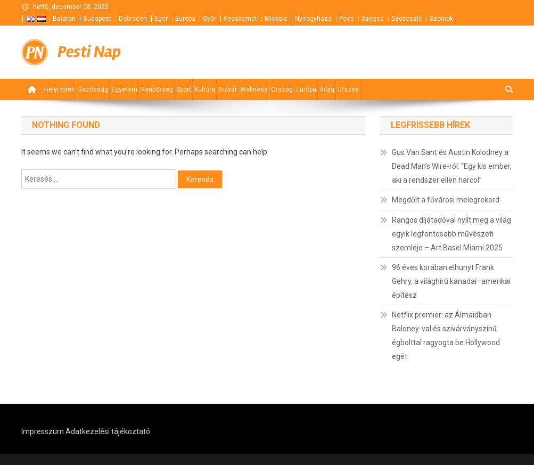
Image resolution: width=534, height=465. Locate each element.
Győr (209, 18)
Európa (185, 18)
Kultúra (204, 89)
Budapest (97, 18)
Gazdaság (93, 89)
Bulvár (227, 89)
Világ (326, 89)
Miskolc (276, 18)
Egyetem (124, 89)
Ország (282, 89)
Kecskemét (240, 18)
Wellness (254, 89)
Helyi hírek (59, 89)
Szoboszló (406, 18)
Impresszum (42, 431)
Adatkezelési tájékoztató (107, 431)
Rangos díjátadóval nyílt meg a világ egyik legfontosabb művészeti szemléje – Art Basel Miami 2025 (451, 234)
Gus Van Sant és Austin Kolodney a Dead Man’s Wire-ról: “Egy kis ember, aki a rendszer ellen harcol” (452, 166)
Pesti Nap (89, 52)
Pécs (346, 18)
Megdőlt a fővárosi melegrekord (445, 199)
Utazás (348, 89)
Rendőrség (157, 89)
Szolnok (441, 18)
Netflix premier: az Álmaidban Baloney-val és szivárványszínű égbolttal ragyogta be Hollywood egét (446, 336)
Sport (183, 89)
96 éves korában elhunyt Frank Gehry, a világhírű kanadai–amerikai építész (451, 281)
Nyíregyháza (313, 18)
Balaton (64, 18)
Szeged (373, 18)
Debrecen (133, 18)
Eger (161, 18)
